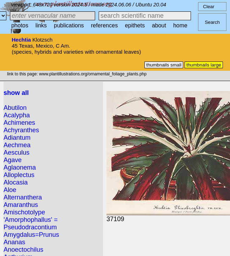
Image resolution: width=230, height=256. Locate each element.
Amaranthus (21, 204)
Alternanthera (23, 197)
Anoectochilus (23, 249)
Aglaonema (20, 167)
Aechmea (17, 145)
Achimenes (19, 122)
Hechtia (21, 40)
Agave (13, 160)
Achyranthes (21, 130)
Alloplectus (19, 174)
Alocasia (16, 182)
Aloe (10, 189)
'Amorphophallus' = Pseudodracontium (31, 223)
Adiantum (17, 137)
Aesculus (16, 152)
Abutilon (15, 107)
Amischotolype (24, 212)
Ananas (14, 242)
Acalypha (17, 115)
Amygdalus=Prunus (31, 234)
